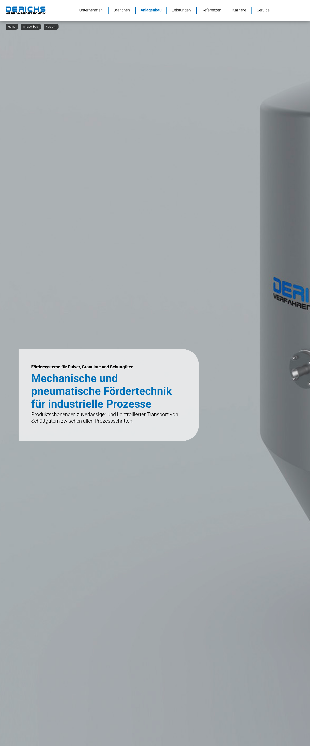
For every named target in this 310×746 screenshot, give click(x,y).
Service (263, 10)
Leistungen (181, 10)
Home (11, 26)
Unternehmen (91, 10)
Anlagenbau (151, 10)
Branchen (121, 10)
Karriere (239, 10)
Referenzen (211, 10)
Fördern (51, 26)
